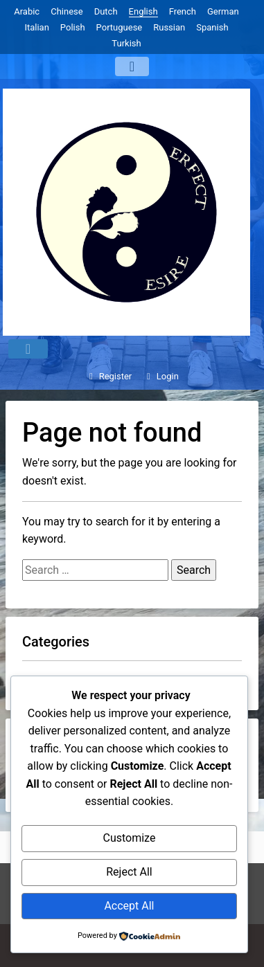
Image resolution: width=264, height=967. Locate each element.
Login (161, 376)
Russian (169, 27)
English (143, 11)
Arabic (26, 11)
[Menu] (132, 66)
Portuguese (119, 27)
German (223, 11)
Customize (129, 837)
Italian (36, 27)
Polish (72, 27)
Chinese (66, 11)
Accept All (129, 905)
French (182, 11)
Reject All (129, 871)
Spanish (212, 27)
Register (108, 376)
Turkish (126, 43)
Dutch (106, 11)
